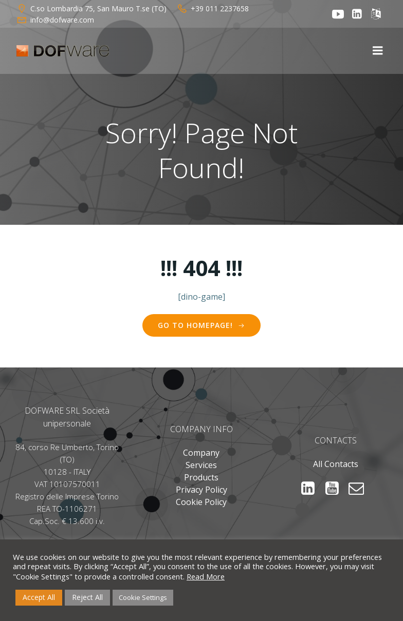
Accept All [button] (39, 597)
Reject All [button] (87, 597)
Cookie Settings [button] (143, 597)
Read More (206, 576)
